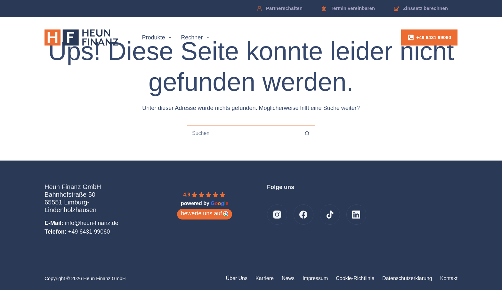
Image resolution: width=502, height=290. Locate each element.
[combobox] (243, 133)
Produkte (158, 37)
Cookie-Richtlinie (355, 278)
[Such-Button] (307, 133)
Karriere (264, 278)
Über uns (236, 278)
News (288, 278)
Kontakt (448, 278)
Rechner (196, 37)
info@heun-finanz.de (91, 223)
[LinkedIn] (356, 214)
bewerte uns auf (204, 213)
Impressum (315, 278)
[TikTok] (330, 214)
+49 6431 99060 (429, 37)
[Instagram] (277, 214)
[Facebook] (304, 214)
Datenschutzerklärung (407, 278)
